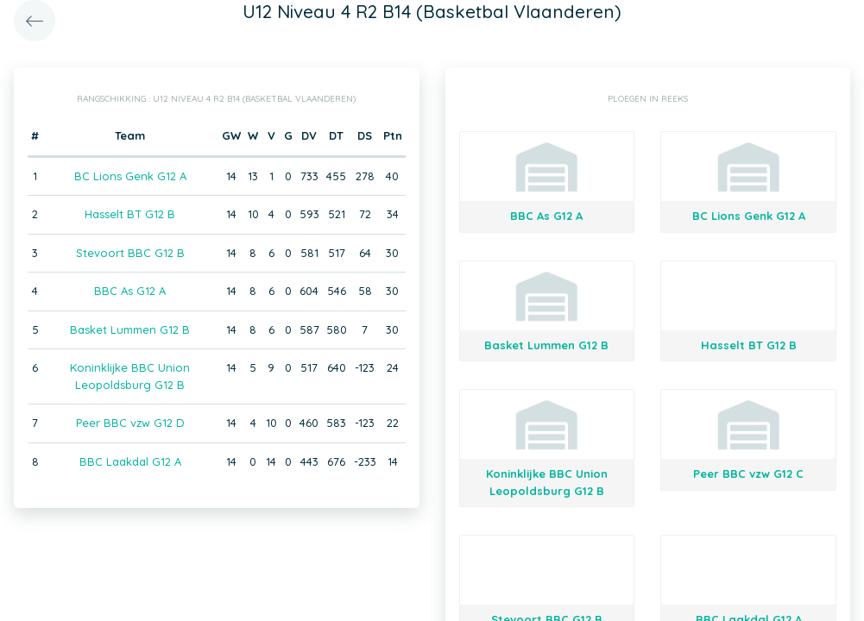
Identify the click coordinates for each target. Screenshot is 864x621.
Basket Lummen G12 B (130, 329)
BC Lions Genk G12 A (130, 176)
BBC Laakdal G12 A (130, 461)
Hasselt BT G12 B (130, 214)
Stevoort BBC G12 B (130, 253)
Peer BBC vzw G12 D (130, 423)
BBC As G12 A (130, 291)
